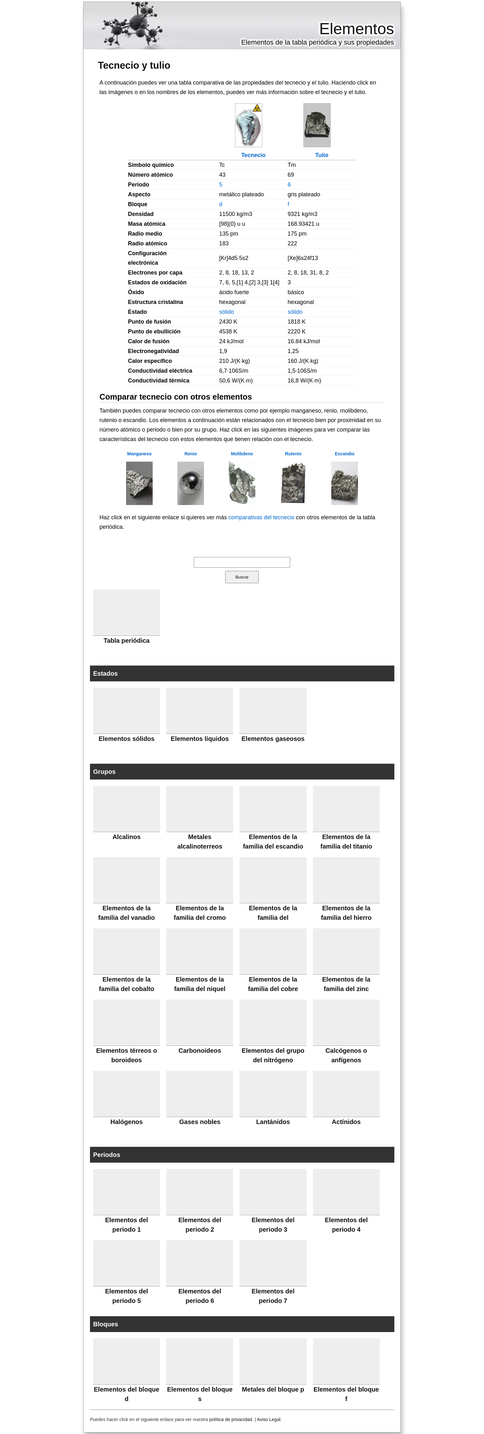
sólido (226, 312)
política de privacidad (230, 1419)
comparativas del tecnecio (261, 517)
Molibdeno (242, 453)
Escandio (344, 453)
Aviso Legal (268, 1419)
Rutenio (293, 453)
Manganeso (139, 453)
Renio (191, 453)
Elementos (356, 29)
